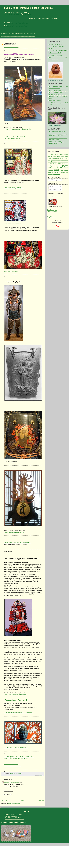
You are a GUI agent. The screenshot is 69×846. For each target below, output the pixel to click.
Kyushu (50, 163)
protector (54, 167)
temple (56, 172)
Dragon (49, 158)
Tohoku (62, 172)
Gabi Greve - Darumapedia (11, 782)
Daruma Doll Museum (55, 90)
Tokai (67, 172)
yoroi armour (10, 44)
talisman (50, 172)
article (61, 154)
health (66, 158)
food (60, 158)
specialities (50, 170)
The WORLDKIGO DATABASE (13, 817)
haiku (63, 158)
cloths (58, 156)
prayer (49, 167)
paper (54, 166)
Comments (52, 189)
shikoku (59, 167)
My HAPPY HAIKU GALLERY (57, 131)
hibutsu (53, 160)
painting (50, 166)
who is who (57, 174)
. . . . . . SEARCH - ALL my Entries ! (58, 50)
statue (41, 775)
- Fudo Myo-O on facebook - (56, 55)
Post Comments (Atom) (14, 803)
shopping (65, 167)
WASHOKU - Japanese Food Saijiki (14, 819)
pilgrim (65, 166)
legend (55, 163)
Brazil (54, 156)
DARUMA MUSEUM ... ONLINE (13, 814)
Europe (53, 158)
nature (66, 163)
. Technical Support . (52, 210)
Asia (64, 154)
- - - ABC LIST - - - (53, 154)
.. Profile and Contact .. (52, 211)
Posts (51, 186)
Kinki (59, 161)
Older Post (41, 800)
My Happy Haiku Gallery (11, 816)
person (59, 166)
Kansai (49, 161)
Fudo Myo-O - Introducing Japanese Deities (28, 8)
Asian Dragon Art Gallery (55, 100)
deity (66, 156)
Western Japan (51, 174)
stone (62, 170)
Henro (49, 160)
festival (57, 158)
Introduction (64, 160)
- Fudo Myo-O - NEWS (55, 53)
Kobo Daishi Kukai (64, 161)
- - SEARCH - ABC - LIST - (56, 44)
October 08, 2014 (8, 791)
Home (22, 800)
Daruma (62, 156)
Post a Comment (7, 794)
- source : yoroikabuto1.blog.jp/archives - (14, 532)
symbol (66, 170)
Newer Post (4, 800)
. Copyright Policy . (51, 217)
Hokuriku (57, 160)
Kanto (53, 162)
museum (60, 163)
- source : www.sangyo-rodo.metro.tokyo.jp (15, 694)
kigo (56, 161)
